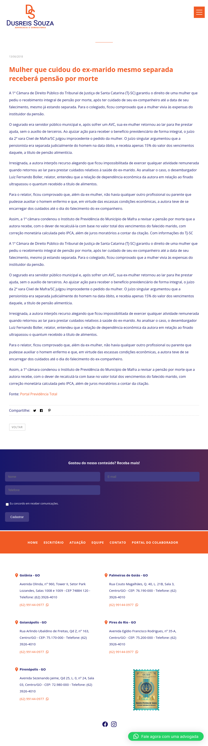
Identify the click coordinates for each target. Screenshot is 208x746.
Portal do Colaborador (155, 528)
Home (33, 528)
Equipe (97, 528)
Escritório (54, 528)
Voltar (17, 427)
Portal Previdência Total (39, 394)
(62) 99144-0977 (35, 590)
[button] (166, 736)
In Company (114, 740)
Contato (118, 528)
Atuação (77, 528)
